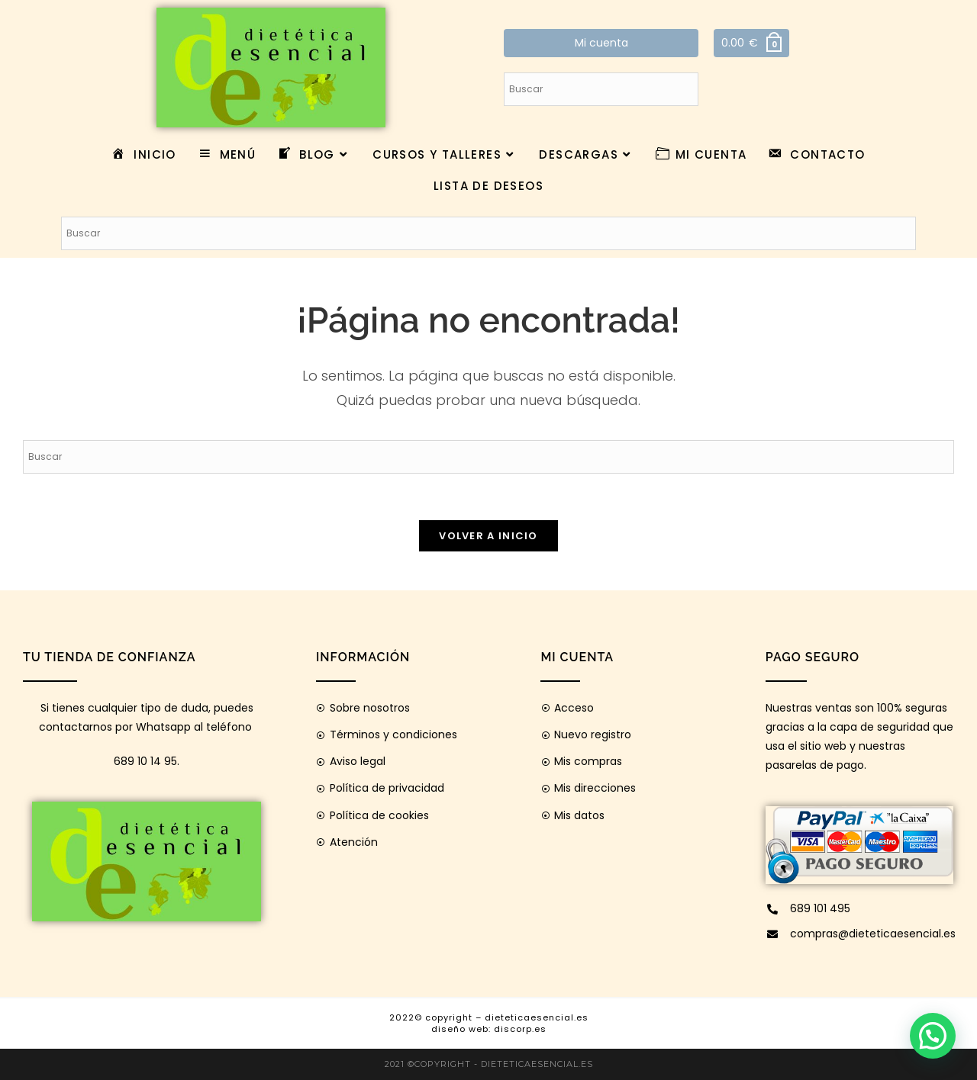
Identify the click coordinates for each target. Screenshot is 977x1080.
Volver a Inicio (488, 536)
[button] (933, 1036)
